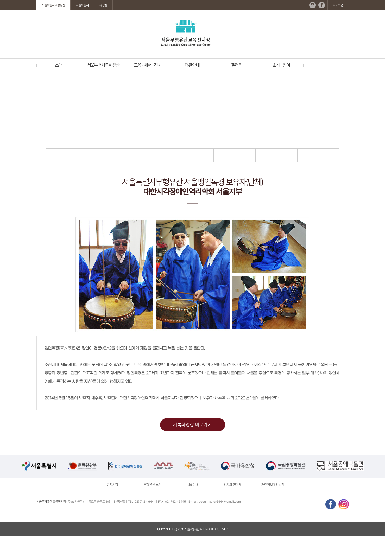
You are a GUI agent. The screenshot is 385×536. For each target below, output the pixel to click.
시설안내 (192, 485)
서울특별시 (82, 5)
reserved (221, 529)
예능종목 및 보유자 (234, 155)
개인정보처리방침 (272, 485)
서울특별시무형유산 (53, 5)
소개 (58, 65)
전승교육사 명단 (276, 155)
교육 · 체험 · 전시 (147, 65)
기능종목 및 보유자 (192, 155)
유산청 (103, 5)
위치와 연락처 (233, 485)
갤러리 (236, 65)
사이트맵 (338, 5)
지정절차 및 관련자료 (109, 155)
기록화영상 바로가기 (192, 424)
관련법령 (150, 155)
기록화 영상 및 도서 (318, 155)
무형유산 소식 (152, 485)
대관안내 (192, 65)
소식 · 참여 (281, 65)
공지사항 (112, 485)
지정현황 (67, 155)
